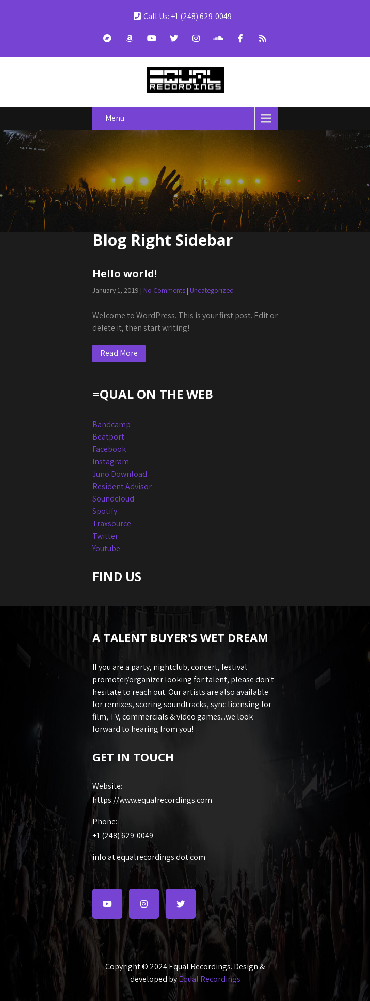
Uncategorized (212, 290)
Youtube (106, 548)
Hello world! (124, 273)
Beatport (108, 436)
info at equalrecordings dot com (148, 857)
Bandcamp (111, 424)
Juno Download (119, 473)
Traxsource (111, 523)
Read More (119, 353)
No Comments (164, 290)
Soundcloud (113, 498)
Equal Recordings (209, 979)
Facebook (109, 449)
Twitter (105, 535)
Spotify (104, 511)
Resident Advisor (122, 486)
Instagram (110, 461)
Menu (114, 118)
